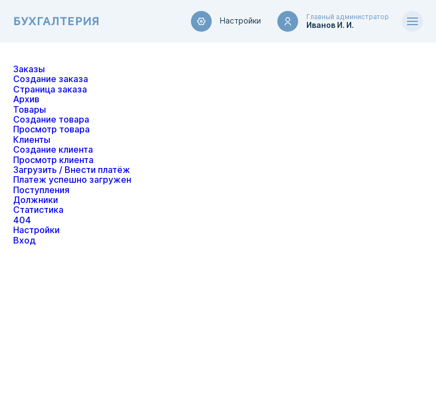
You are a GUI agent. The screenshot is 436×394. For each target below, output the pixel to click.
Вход (24, 240)
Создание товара (51, 119)
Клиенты (31, 140)
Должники (35, 200)
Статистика (38, 210)
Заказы (29, 69)
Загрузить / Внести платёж (71, 170)
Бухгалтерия (56, 21)
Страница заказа (50, 89)
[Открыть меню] (412, 21)
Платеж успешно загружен (72, 180)
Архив (26, 99)
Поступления (41, 190)
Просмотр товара (51, 129)
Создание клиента (53, 149)
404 (22, 220)
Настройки (226, 21)
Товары (29, 110)
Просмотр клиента (53, 160)
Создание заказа (50, 79)
